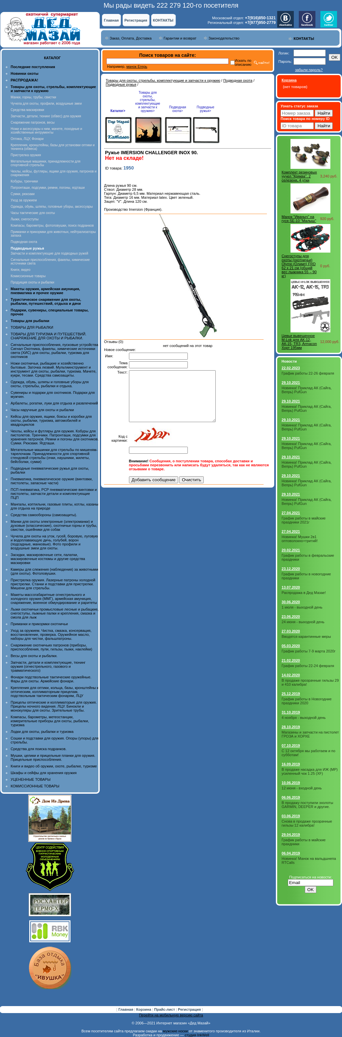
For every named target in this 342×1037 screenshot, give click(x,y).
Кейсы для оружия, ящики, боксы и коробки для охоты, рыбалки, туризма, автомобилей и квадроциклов (51, 420)
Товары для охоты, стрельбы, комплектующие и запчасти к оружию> (147, 102)
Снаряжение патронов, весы (33, 122)
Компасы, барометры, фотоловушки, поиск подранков (52, 225)
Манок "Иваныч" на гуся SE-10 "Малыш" (299, 219)
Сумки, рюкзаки (23, 194)
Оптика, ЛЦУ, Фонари (27, 139)
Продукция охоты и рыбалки (32, 282)
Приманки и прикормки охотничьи (39, 624)
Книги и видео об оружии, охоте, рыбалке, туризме (54, 766)
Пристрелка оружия (26, 155)
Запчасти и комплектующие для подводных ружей (49, 253)
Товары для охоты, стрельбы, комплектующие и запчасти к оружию (163, 80)
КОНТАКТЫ (163, 20)
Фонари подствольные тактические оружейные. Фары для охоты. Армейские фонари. (51, 679)
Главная (111, 20)
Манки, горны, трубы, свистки (33, 97)
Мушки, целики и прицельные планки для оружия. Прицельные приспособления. (53, 757)
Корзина (144, 1009)
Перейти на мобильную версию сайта (171, 1015)
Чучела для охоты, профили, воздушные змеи (46, 103)
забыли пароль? (309, 70)
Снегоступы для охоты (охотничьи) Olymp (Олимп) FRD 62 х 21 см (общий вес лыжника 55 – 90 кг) (299, 266)
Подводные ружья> (205, 109)
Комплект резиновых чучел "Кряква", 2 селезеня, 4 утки (299, 176)
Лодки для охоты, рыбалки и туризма (42, 732)
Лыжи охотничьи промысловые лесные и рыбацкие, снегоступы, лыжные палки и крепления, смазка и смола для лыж (55, 613)
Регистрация (135, 20)
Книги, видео (21, 270)
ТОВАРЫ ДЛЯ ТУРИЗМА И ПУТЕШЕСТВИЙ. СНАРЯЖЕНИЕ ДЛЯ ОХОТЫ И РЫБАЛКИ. (48, 336)
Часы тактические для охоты (33, 213)
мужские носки (175, 1031)
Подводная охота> (177, 109)
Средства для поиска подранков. (38, 749)
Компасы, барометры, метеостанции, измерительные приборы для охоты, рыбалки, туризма (50, 721)
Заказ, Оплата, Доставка (131, 38)
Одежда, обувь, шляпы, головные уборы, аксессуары (52, 206)
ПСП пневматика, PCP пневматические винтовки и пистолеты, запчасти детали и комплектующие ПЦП (54, 494)
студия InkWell (197, 1035)
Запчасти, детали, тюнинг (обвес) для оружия (46, 116)
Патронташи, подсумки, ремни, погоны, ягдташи (48, 187)
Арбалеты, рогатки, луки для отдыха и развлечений (54, 403)
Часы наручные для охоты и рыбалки (42, 410)
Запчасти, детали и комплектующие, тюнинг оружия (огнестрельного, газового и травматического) (48, 666)
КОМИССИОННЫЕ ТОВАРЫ (35, 786)
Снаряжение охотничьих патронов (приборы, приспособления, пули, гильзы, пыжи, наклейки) (51, 647)
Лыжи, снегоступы (25, 219)
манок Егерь (136, 66)
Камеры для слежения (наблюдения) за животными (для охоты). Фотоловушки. (54, 571)
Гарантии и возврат (180, 38)
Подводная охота (24, 242)
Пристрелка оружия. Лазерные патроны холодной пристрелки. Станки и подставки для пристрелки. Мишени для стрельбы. (53, 584)
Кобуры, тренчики (24, 181)
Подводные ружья (121, 84)
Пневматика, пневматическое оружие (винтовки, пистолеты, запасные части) (52, 481)
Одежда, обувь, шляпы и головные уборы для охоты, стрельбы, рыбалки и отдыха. (50, 384)
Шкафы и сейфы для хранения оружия (43, 773)
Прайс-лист (165, 1009)
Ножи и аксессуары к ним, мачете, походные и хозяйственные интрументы (46, 130)
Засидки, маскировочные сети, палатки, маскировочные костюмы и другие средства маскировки (48, 559)
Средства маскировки (27, 110)
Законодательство (223, 38)
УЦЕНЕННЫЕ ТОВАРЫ (31, 779)
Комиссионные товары (28, 276)
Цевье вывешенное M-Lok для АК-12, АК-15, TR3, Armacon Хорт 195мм (299, 342)
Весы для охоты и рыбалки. (34, 656)
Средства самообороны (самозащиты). (44, 515)
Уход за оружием (24, 200)
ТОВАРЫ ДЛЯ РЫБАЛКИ (32, 327)
